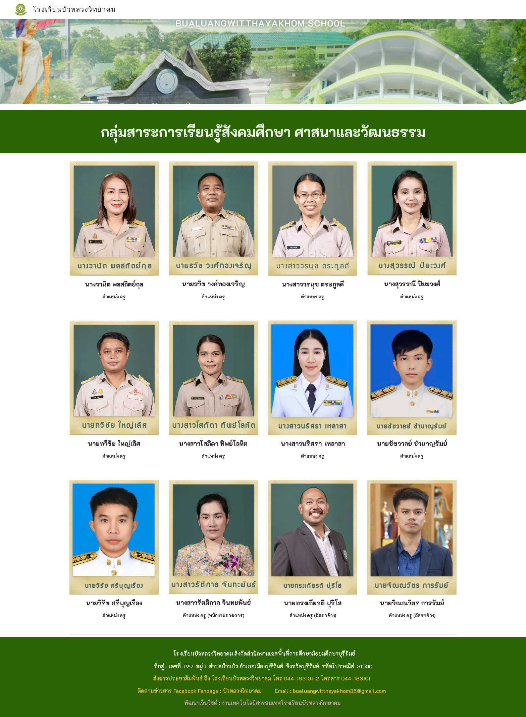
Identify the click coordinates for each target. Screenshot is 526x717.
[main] (263, 131)
